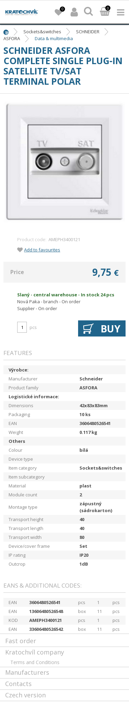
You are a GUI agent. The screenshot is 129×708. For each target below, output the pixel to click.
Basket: (105, 12)
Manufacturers (27, 672)
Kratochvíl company (34, 652)
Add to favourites (42, 249)
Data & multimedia (54, 38)
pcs (33, 327)
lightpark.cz (21, 12)
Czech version (25, 695)
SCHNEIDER (87, 31)
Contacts (18, 684)
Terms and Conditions (35, 662)
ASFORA (11, 38)
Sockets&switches (42, 31)
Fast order (20, 641)
